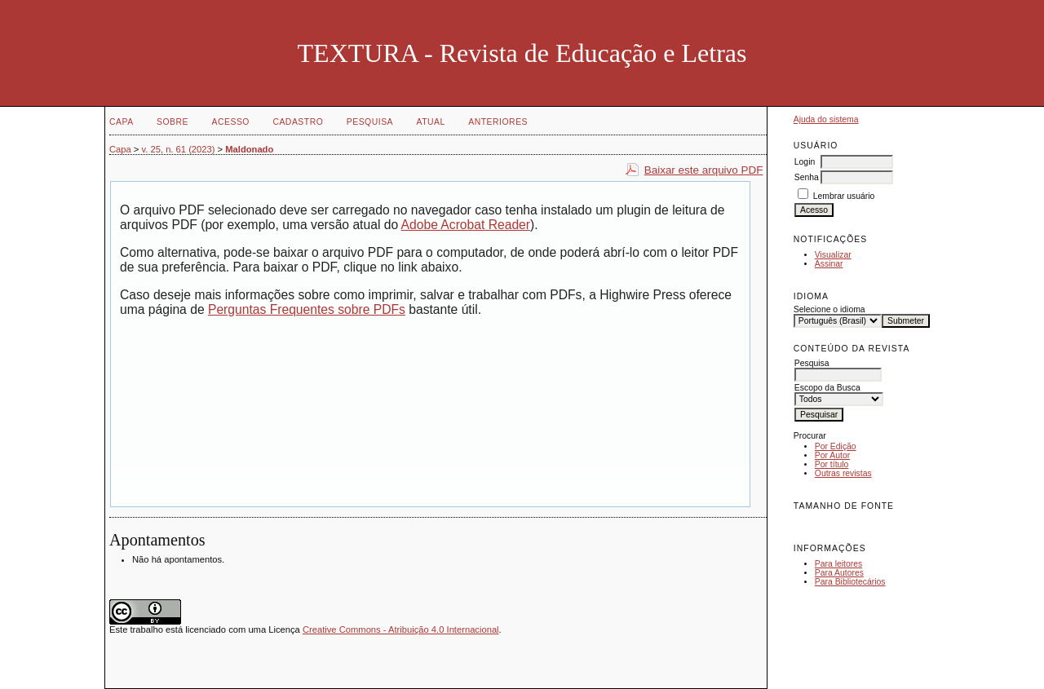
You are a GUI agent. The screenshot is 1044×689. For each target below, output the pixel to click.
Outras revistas (843, 473)
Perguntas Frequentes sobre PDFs (306, 309)
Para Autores (839, 572)
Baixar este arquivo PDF (703, 170)
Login (804, 161)
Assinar (829, 263)
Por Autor (832, 455)
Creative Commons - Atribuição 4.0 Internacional (401, 629)
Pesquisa (370, 121)
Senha (806, 177)
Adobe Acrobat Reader (465, 225)
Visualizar (833, 254)
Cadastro (297, 121)
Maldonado (249, 149)
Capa (121, 121)
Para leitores (838, 563)
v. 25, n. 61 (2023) (178, 149)
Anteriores (498, 121)
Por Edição (835, 446)
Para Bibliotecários (850, 581)
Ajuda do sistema (826, 119)
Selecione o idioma (829, 309)
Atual (431, 121)
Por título (832, 464)
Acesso (231, 121)
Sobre (172, 121)
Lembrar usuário (844, 196)
